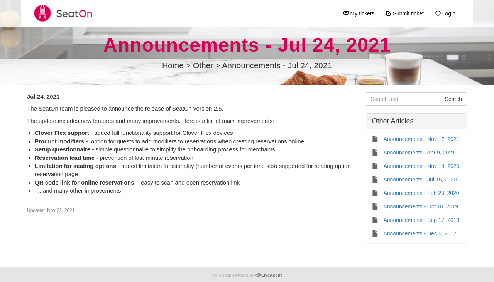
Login (445, 13)
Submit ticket (405, 13)
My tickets (358, 13)
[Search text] (403, 99)
